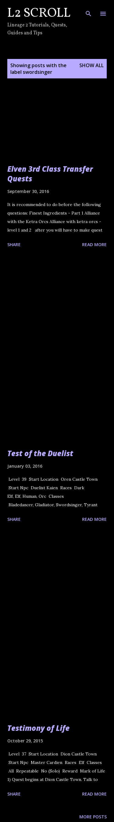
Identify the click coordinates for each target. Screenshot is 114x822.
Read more (94, 244)
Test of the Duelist (40, 453)
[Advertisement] (57, 314)
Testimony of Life (38, 728)
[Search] (88, 11)
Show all (91, 65)
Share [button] (14, 244)
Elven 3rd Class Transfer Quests (50, 174)
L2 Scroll (39, 13)
